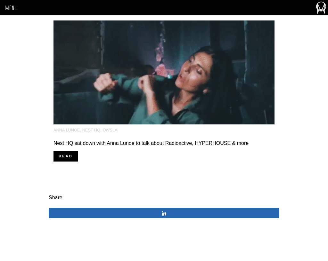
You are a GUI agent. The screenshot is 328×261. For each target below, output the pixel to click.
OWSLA (109, 130)
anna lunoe (66, 130)
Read (66, 156)
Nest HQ (91, 130)
